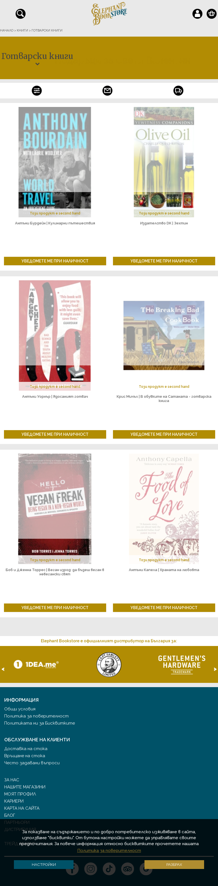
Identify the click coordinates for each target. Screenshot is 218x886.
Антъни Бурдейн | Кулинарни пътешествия (55, 223)
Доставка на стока (25, 748)
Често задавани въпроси (32, 762)
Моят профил (20, 794)
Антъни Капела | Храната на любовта (164, 570)
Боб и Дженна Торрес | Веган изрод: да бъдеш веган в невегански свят (55, 572)
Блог (9, 815)
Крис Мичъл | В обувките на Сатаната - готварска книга (164, 398)
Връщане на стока (24, 755)
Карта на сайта (21, 808)
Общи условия (19, 709)
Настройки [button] (44, 864)
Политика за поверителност (36, 716)
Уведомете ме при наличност (55, 261)
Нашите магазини (24, 787)
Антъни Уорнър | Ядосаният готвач (55, 396)
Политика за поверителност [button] (109, 850)
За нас (11, 779)
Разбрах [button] (174, 864)
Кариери (14, 801)
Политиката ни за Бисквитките (39, 723)
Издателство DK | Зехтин (164, 223)
